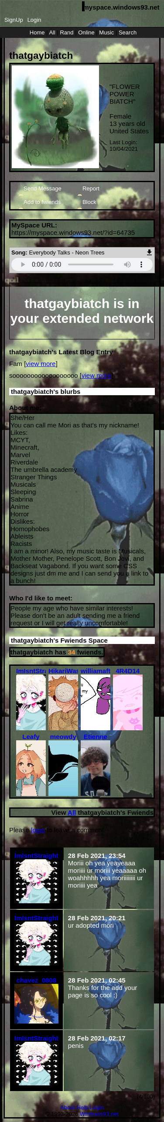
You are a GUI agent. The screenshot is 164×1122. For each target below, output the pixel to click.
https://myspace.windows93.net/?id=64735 (73, 232)
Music (106, 32)
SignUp (13, 20)
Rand (66, 32)
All (53, 32)
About (67, 1107)
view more (40, 363)
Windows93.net (99, 1114)
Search (128, 32)
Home (37, 32)
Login (34, 20)
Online (86, 32)
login (38, 830)
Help (83, 1107)
